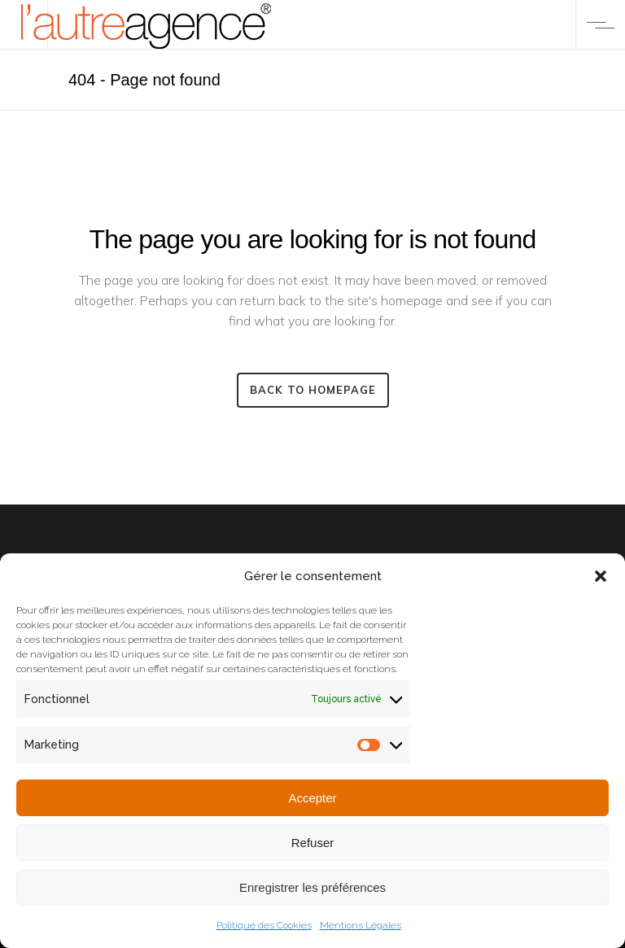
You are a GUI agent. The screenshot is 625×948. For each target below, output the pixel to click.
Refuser (312, 843)
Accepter (312, 798)
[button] (600, 576)
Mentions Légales (360, 925)
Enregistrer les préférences (312, 887)
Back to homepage (313, 389)
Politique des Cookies (264, 925)
